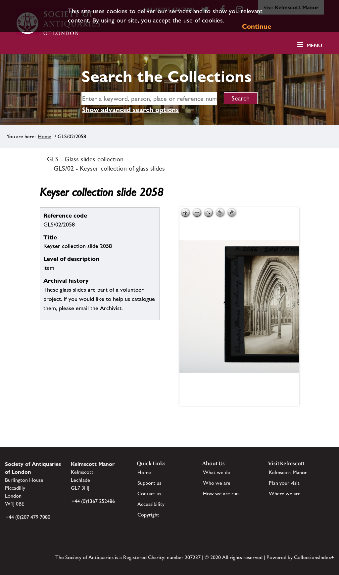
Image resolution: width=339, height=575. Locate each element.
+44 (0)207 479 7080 (28, 517)
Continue (256, 26)
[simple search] (149, 98)
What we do (216, 472)
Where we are (285, 493)
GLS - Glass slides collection (85, 159)
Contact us (149, 493)
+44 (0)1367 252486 (93, 501)
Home (44, 136)
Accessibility (151, 504)
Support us (149, 483)
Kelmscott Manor (288, 472)
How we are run (221, 493)
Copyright (148, 515)
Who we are (216, 483)
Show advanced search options (130, 110)
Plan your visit (284, 483)
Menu (314, 45)
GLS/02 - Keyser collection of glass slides (109, 168)
